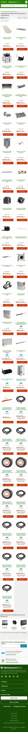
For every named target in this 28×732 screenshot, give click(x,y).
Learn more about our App (12, 662)
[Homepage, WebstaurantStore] (14, 2)
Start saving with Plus (11, 654)
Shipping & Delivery (19, 706)
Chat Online (6, 706)
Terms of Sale (14, 713)
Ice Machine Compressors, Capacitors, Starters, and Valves (14, 628)
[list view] (7, 18)
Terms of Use (14, 718)
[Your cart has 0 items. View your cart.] (25, 2)
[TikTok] (13, 676)
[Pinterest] (17, 676)
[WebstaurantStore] (14, 667)
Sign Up (24, 646)
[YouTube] (6, 676)
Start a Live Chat (21, 418)
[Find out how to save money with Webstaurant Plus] (21, 326)
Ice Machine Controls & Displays (23, 628)
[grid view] (2, 18)
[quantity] (2, 49)
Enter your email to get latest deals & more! (13, 642)
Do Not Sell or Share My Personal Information (14, 722)
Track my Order (14, 702)
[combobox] (14, 5)
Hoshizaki (24, 632)
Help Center (14, 698)
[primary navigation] (4, 2)
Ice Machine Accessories (4, 628)
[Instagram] (2, 676)
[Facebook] (9, 676)
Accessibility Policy (14, 720)
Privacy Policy (14, 715)
